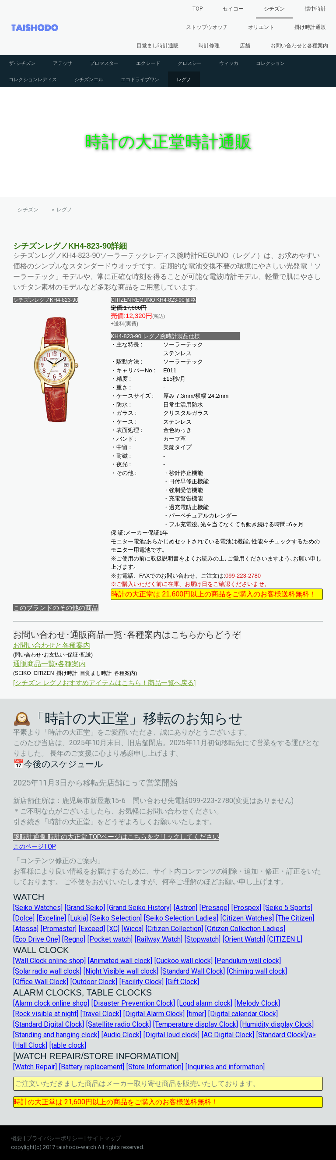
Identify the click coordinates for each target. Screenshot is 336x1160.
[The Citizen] (295, 918)
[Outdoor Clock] (93, 982)
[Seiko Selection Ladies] (181, 918)
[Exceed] (92, 928)
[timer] (196, 1014)
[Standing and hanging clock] (56, 1035)
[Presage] (214, 907)
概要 (16, 1138)
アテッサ (62, 63)
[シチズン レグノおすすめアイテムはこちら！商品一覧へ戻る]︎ (104, 682)
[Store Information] (154, 1067)
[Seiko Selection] (116, 918)
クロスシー (190, 63)
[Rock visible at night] (45, 1014)
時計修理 (209, 46)
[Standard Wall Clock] (193, 971)
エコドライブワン (140, 79)
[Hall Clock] (30, 1045)
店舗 (245, 46)
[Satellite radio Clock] (118, 1024)
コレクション (270, 63)
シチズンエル (88, 79)
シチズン (274, 9)
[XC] (113, 928)
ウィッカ (228, 63)
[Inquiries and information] (225, 1067)
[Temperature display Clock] (195, 1024)
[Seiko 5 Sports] (287, 907)
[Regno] (73, 939)
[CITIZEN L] (284, 939)
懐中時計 (315, 9)
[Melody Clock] (257, 1003)
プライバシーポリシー (54, 1138)
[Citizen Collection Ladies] (245, 928)
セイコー (233, 9)
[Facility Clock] (141, 982)
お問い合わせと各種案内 (299, 46)
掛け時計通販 (310, 27)
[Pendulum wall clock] (248, 961)
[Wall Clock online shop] (49, 961)
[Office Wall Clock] (40, 982)
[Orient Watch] (244, 939)
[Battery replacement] (91, 1067)
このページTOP (34, 846)
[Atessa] (25, 928)
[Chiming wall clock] (257, 971)
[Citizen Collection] (174, 928)
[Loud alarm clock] (204, 1003)
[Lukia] (78, 918)
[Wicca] (133, 928)
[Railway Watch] (158, 939)
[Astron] (185, 907)
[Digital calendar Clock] (243, 1014)
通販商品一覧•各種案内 (49, 663)
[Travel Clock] (100, 1014)
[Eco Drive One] (36, 939)
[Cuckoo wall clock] (183, 961)
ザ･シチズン (22, 63)
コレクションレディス (33, 79)
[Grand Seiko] (85, 907)
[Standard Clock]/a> (286, 1035)
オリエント (261, 27)
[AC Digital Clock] (228, 1035)
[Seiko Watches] (38, 907)
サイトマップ (104, 1138)
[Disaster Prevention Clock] (133, 1003)
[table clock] (67, 1045)
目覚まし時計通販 (157, 46)
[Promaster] (59, 928)
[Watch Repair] (35, 1067)
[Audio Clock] (121, 1035)
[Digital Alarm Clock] (154, 1014)
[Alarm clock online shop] (51, 1003)
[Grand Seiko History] (139, 907)
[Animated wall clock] (120, 961)
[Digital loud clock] (172, 1035)
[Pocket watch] (110, 939)
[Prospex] (246, 907)
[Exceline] (51, 918)
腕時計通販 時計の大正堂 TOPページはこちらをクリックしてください (116, 837)
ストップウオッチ (207, 27)
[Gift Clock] (182, 982)
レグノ (184, 79)
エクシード (148, 63)
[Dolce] (24, 918)
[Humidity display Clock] (277, 1024)
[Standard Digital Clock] (48, 1024)
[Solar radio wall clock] (47, 971)
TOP (197, 9)
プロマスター (104, 63)
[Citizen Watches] (247, 918)
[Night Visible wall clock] (121, 971)
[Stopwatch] (202, 939)
